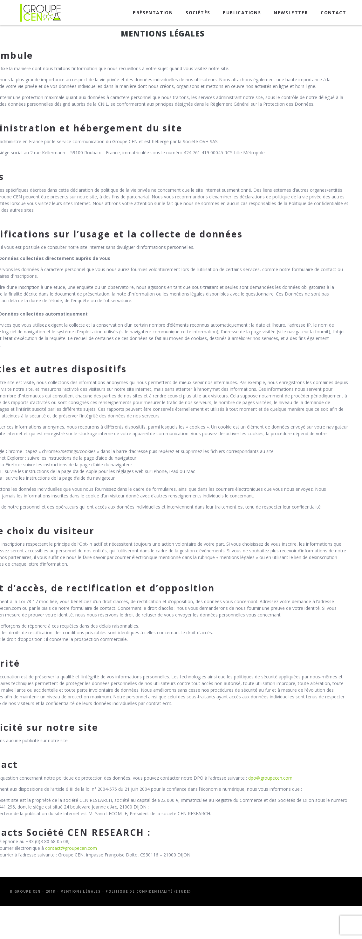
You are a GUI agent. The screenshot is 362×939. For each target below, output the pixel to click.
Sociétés (198, 13)
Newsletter (291, 13)
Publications (242, 13)
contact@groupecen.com (71, 848)
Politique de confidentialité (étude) (148, 891)
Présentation (153, 13)
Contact (333, 13)
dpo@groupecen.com (270, 778)
